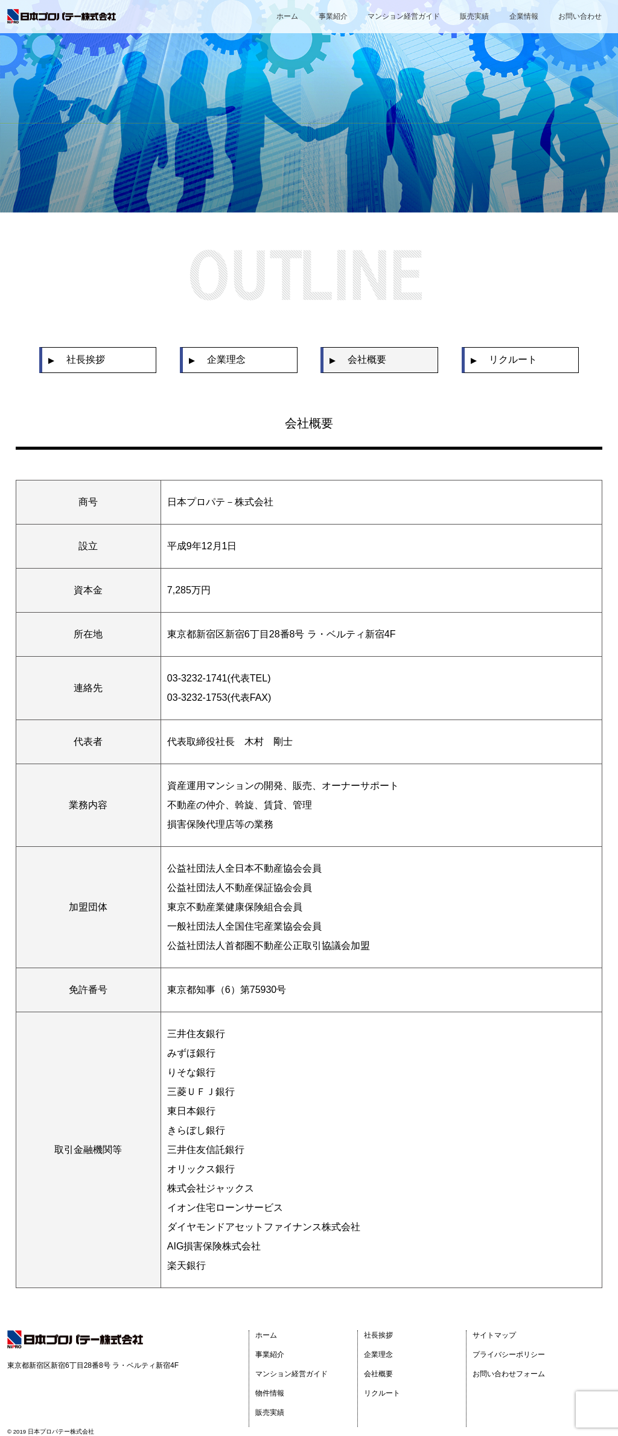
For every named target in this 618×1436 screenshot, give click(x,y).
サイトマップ (494, 1335)
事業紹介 (333, 16)
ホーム (287, 16)
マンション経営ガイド (404, 16)
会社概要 (378, 1374)
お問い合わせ (580, 16)
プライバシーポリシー (509, 1354)
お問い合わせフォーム (509, 1374)
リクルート (382, 1393)
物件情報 (269, 1393)
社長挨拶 (378, 1335)
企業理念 (378, 1354)
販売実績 (474, 16)
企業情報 (523, 16)
